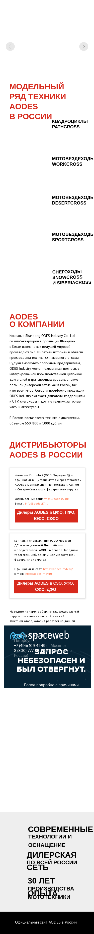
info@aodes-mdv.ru (38, 573)
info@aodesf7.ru (36, 503)
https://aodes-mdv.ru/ (58, 569)
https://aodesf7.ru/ (56, 499)
